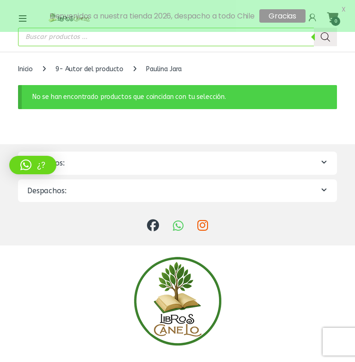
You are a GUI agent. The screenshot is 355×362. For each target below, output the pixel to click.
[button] (32, 165)
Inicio (25, 65)
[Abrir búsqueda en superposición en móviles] (177, 33)
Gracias (282, 16)
